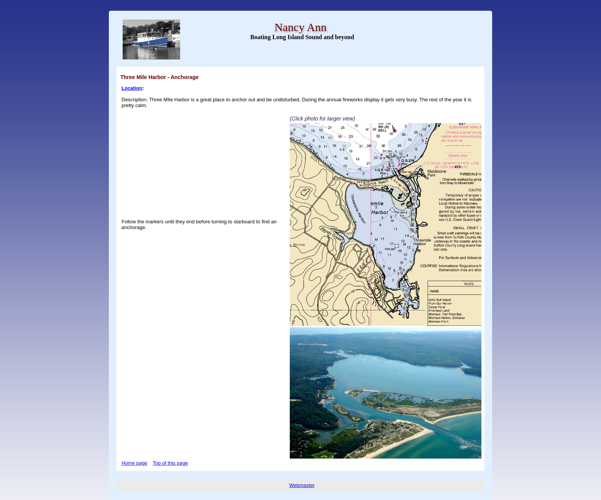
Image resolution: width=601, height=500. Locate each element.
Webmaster (302, 485)
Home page (134, 463)
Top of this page (170, 463)
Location (132, 88)
